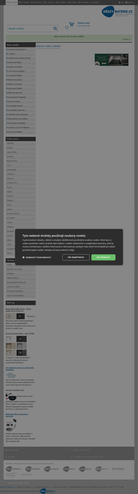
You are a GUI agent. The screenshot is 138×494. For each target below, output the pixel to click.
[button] (37, 257)
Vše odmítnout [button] (76, 257)
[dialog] (69, 247)
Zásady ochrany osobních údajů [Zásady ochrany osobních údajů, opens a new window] (59, 250)
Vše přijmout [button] (103, 257)
